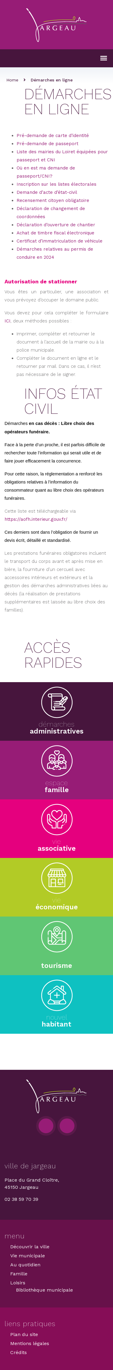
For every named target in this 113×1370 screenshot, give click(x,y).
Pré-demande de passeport (47, 143)
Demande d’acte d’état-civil (47, 192)
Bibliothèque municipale (44, 1290)
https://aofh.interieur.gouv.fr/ (36, 519)
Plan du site (24, 1334)
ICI (8, 321)
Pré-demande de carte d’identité (53, 135)
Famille (18, 1274)
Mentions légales (29, 1343)
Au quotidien (25, 1265)
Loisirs (17, 1283)
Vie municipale (27, 1256)
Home (12, 80)
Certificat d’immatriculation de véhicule (59, 241)
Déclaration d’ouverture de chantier (56, 224)
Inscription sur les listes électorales (56, 184)
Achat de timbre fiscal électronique (55, 233)
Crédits (18, 1352)
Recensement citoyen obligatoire (53, 200)
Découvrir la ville (29, 1246)
